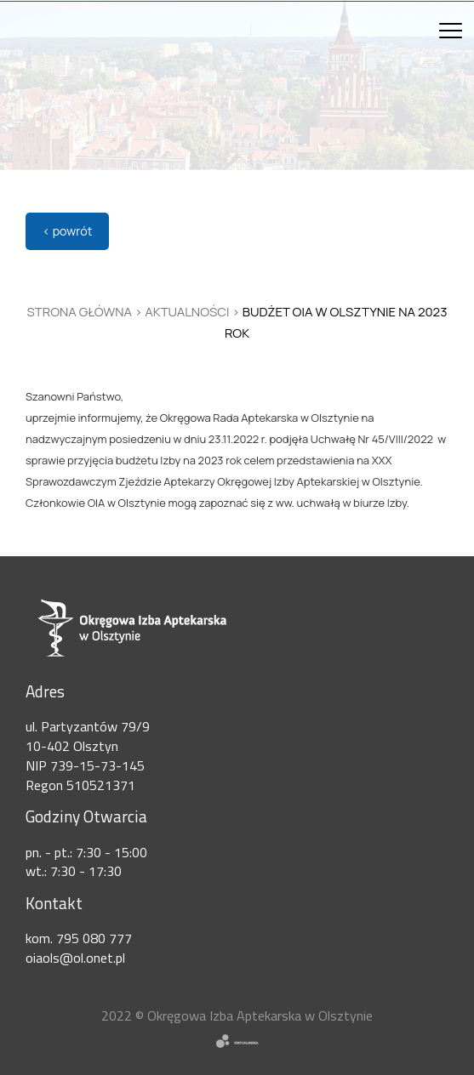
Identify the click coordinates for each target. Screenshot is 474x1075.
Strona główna (80, 312)
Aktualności (187, 312)
